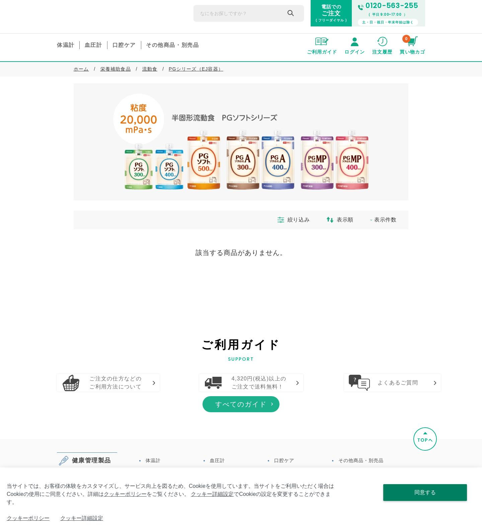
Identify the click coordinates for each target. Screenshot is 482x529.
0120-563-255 (388, 6)
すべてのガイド (241, 435)
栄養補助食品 (115, 69)
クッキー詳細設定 (212, 494)
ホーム (81, 69)
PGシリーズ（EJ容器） (196, 69)
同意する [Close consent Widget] (425, 492)
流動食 (150, 69)
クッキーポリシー (125, 494)
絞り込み (290, 220)
